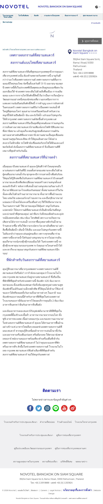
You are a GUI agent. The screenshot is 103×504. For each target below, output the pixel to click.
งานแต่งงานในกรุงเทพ (51, 15)
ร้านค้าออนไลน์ (64, 422)
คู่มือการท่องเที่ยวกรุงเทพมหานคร (70, 448)
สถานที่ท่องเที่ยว (49, 461)
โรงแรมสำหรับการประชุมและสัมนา (20, 422)
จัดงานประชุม (7, 22)
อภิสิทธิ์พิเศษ (66, 461)
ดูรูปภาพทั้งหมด (91, 41)
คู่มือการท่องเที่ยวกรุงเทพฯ (68, 435)
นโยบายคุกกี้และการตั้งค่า (77, 490)
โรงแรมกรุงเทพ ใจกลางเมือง (8, 16)
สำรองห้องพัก (95, 23)
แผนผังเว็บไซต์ (23, 490)
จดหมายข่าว (81, 461)
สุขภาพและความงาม (90, 15)
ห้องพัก (36, 15)
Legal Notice (55, 490)
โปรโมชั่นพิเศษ (23, 15)
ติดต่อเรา (34, 490)
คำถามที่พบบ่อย (47, 422)
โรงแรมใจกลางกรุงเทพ (86, 422)
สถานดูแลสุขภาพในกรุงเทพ (26, 461)
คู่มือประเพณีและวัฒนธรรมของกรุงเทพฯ (33, 448)
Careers (44, 490)
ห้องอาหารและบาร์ (71, 15)
